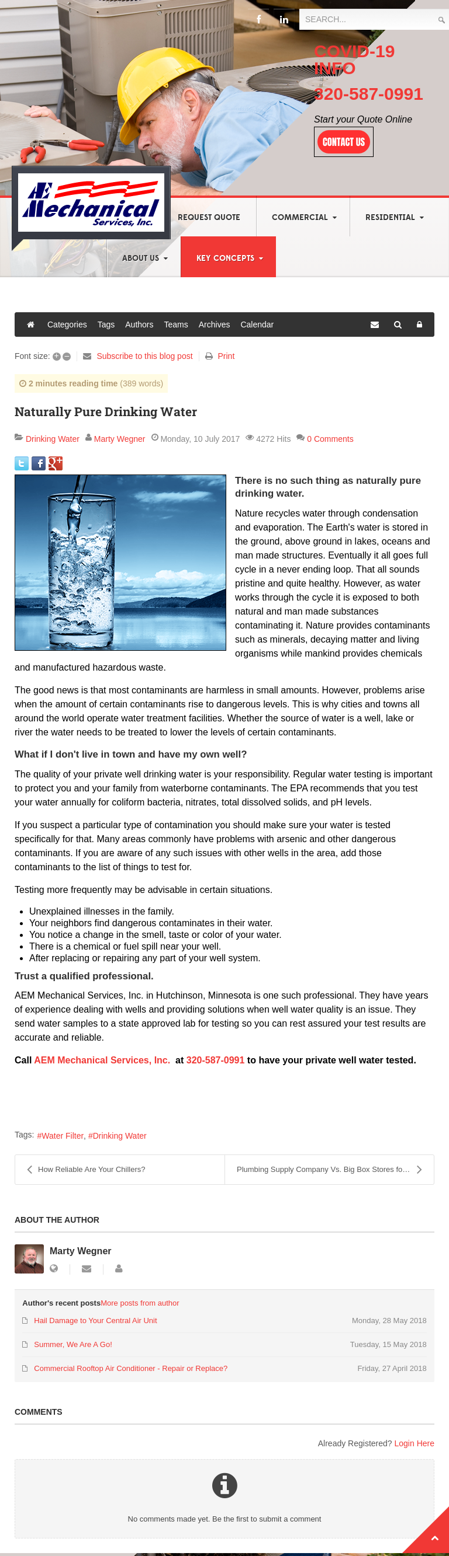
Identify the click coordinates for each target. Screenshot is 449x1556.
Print (225, 356)
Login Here (415, 1443)
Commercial (300, 217)
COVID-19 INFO (354, 59)
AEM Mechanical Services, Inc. (102, 1060)
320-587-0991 (368, 93)
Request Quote (209, 217)
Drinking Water (53, 439)
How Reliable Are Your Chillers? (86, 1169)
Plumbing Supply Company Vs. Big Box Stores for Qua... (332, 1169)
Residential (390, 217)
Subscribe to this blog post (144, 356)
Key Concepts (225, 258)
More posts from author (140, 1303)
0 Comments (330, 439)
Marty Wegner (120, 439)
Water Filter (63, 1135)
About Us (140, 258)
